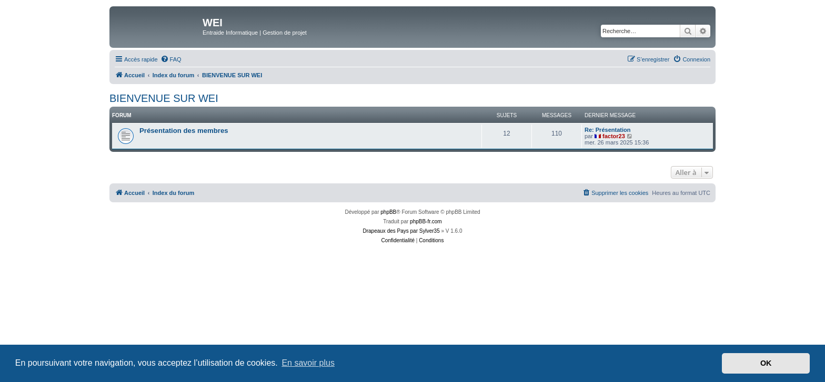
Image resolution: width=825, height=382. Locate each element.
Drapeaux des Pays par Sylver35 (401, 231)
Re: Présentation (607, 130)
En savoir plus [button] (308, 362)
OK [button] (766, 363)
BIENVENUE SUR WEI (163, 98)
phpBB (388, 212)
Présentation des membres (183, 131)
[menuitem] (171, 59)
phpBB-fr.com (426, 221)
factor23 (613, 136)
